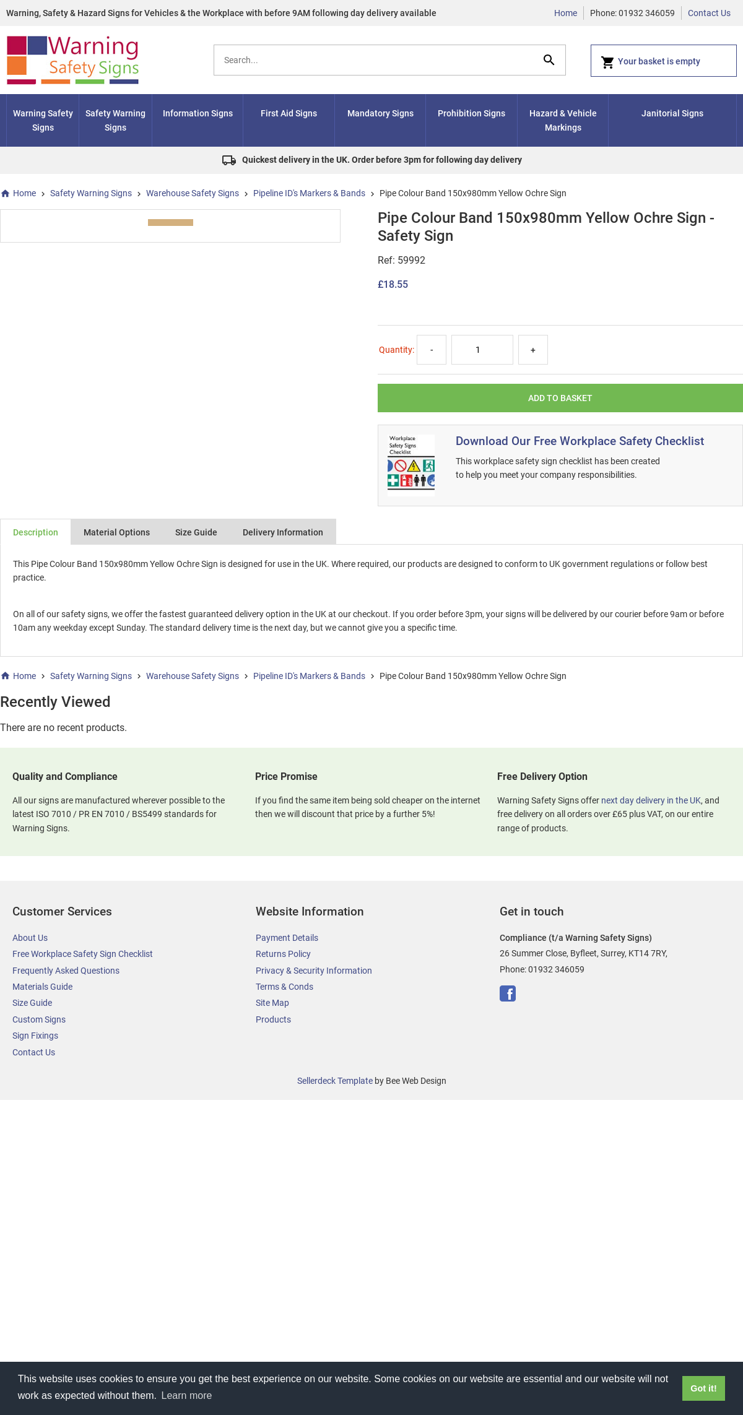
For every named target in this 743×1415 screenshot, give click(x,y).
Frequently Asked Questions (65, 971)
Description (35, 532)
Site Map (272, 1003)
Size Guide (196, 532)
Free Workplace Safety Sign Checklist (82, 954)
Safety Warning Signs (115, 120)
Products (273, 1019)
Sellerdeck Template (335, 1081)
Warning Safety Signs (43, 120)
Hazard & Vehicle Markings (563, 120)
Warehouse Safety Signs (192, 193)
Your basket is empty (650, 62)
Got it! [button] (703, 1388)
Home (565, 13)
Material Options (117, 532)
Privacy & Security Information (314, 971)
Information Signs (198, 113)
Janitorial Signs (672, 113)
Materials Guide (42, 987)
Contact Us (709, 13)
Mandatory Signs (380, 113)
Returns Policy (283, 954)
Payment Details (287, 938)
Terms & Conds (284, 987)
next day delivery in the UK (651, 800)
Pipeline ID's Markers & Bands (309, 193)
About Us (30, 938)
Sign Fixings (35, 1036)
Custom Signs (39, 1019)
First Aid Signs (289, 113)
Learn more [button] (187, 1395)
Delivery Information (283, 532)
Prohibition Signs (471, 113)
